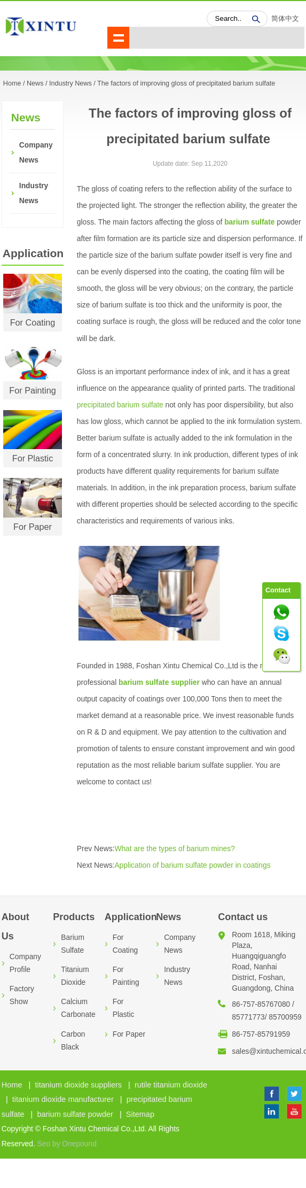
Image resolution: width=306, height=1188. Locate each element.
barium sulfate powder (75, 1114)
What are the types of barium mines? (174, 849)
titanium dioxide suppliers (78, 1085)
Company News (34, 152)
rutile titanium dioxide (171, 1085)
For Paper (32, 526)
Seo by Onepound (67, 1144)
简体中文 (285, 18)
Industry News (70, 83)
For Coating (33, 322)
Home (12, 1085)
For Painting (32, 390)
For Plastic (32, 458)
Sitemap (140, 1114)
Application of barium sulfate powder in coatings (192, 865)
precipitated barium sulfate (120, 405)
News (35, 83)
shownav (118, 38)
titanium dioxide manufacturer (63, 1099)
